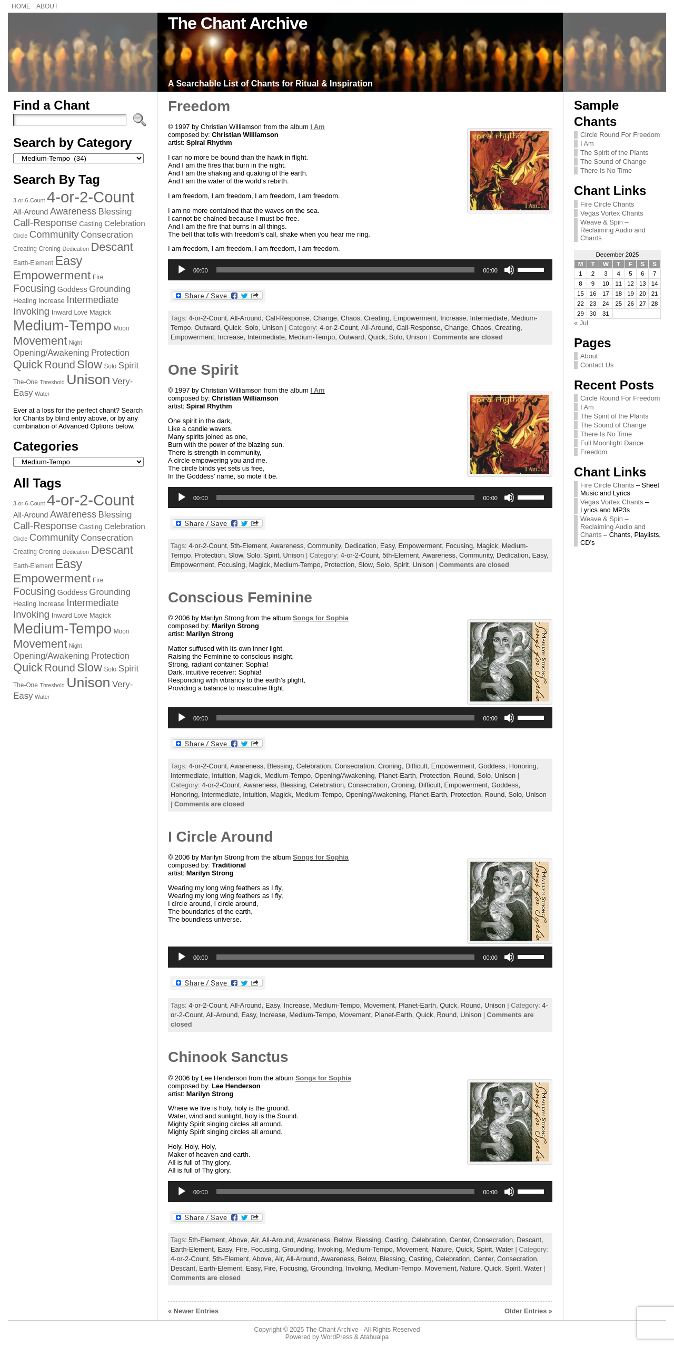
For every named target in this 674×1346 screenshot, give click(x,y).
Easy (387, 546)
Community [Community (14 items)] (54, 234)
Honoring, (186, 794)
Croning (390, 766)
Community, (478, 555)
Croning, (405, 785)
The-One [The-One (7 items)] (25, 382)
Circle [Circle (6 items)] (20, 235)
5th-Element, (402, 555)
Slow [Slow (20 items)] (89, 364)
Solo (252, 327)
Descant (529, 1240)
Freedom (199, 106)
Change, (458, 327)
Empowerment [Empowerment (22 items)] (52, 275)
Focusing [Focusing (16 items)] (34, 288)
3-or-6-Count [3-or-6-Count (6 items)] (29, 200)
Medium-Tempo (287, 775)
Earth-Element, (222, 1268)
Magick (487, 546)
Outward (207, 327)
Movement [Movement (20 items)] (40, 340)
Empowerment (415, 318)
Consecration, (369, 785)
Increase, (232, 337)
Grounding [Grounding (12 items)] (110, 289)
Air (255, 1240)
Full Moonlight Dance (611, 443)
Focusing (459, 546)
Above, (263, 1259)
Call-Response (287, 318)
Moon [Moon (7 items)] (122, 328)
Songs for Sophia (321, 618)
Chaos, (483, 327)
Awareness (286, 546)
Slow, (367, 565)
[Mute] (509, 270)
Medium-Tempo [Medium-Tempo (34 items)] (62, 325)
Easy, (540, 555)
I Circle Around (220, 836)
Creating (376, 318)
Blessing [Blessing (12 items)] (115, 212)
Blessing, (294, 785)
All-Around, (379, 327)
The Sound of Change (613, 161)
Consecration (354, 766)
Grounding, (328, 1268)
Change (325, 318)
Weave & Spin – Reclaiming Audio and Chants (613, 230)
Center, (485, 1259)
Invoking (330, 1249)
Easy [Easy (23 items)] (68, 261)
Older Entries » (528, 1311)
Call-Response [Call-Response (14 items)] (45, 222)
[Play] (181, 270)
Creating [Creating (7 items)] (25, 248)
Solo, (398, 337)
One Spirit (203, 370)
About (589, 356)
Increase (453, 318)
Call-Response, (420, 327)
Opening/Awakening (344, 775)
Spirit (271, 555)
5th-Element (249, 546)
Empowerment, (194, 337)
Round (464, 775)
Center (460, 1240)
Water (504, 1249)
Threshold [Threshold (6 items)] (51, 382)
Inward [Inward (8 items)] (62, 312)
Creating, (508, 327)
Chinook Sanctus (228, 1057)
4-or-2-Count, (340, 327)
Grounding (298, 1249)
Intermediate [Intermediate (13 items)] (92, 300)
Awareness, (440, 555)
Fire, (272, 1268)
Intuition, (256, 794)
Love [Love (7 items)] (80, 312)
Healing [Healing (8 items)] (24, 301)
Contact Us (596, 365)
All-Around (246, 318)
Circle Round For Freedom (620, 135)
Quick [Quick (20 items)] (28, 364)
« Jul (581, 323)
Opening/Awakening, (377, 794)
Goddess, (505, 785)
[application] (360, 269)
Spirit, (402, 565)
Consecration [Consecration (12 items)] (107, 235)
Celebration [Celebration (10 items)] (124, 223)
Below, (368, 1259)
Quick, (378, 337)
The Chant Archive (238, 23)
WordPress (336, 1337)
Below (343, 1240)
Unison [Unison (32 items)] (88, 379)
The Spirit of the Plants (614, 153)
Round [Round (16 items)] (60, 364)
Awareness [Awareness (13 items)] (73, 211)
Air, (280, 1259)
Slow (236, 555)
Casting (396, 1240)
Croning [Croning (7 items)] (49, 248)
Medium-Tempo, (314, 337)
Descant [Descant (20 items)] (112, 246)
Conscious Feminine (240, 597)
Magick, (261, 565)
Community (324, 546)
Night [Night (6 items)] (75, 342)
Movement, (357, 1015)
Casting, (422, 1259)
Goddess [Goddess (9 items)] (72, 289)
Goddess (491, 766)
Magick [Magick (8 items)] (100, 312)
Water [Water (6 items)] (42, 394)
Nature (442, 1249)
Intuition (223, 775)
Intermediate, (268, 337)
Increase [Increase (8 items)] (51, 301)
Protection (210, 555)
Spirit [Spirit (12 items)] (128, 365)
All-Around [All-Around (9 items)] (30, 212)
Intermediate (488, 318)
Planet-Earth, (430, 794)
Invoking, (360, 1268)
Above (238, 1240)
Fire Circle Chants (607, 204)
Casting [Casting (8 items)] (90, 224)
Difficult (416, 766)
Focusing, (233, 565)
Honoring (523, 766)
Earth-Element (192, 1249)
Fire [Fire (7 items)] (98, 277)
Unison (272, 327)
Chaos (350, 318)
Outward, (353, 337)
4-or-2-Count (208, 318)
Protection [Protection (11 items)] (110, 352)
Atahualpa (374, 1337)
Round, (497, 794)
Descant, (185, 1268)
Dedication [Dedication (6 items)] (75, 249)
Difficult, (431, 785)
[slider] (345, 269)
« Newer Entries (193, 1311)
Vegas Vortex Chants (611, 213)
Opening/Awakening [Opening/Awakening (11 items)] (51, 352)
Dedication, (514, 555)
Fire (241, 1249)
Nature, (472, 1268)
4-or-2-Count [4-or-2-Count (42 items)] (90, 197)
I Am (317, 127)
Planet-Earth (397, 775)
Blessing (279, 766)
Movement (379, 1005)
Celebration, (329, 785)
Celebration (313, 766)
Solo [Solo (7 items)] (110, 366)
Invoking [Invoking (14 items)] (31, 311)
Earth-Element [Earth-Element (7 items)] (33, 263)
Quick (232, 327)
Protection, (341, 565)
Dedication (360, 546)
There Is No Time (606, 170)
